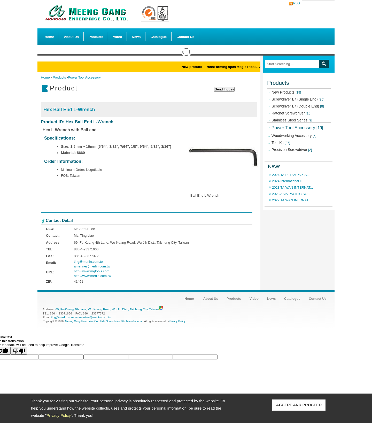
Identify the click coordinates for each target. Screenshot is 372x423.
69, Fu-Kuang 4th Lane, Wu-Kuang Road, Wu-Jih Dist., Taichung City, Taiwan (107, 309)
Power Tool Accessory (297, 127)
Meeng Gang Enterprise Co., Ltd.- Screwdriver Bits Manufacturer (103, 321)
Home (49, 37)
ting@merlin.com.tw (88, 262)
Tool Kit (281, 143)
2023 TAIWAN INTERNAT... (292, 187)
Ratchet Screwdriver (291, 113)
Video (117, 37)
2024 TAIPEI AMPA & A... (290, 175)
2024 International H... (288, 181)
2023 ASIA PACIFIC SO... (291, 194)
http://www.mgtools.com (91, 271)
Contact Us (185, 37)
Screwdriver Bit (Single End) (298, 99)
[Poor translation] (19, 351)
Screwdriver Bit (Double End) (298, 106)
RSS (295, 3)
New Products (286, 92)
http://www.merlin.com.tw (92, 276)
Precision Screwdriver (292, 150)
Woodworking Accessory (294, 136)
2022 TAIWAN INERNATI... (292, 200)
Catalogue (158, 37)
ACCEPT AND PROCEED (299, 405)
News (136, 37)
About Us (71, 35)
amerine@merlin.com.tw (92, 266)
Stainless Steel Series (292, 120)
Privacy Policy (59, 415)
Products (96, 35)
